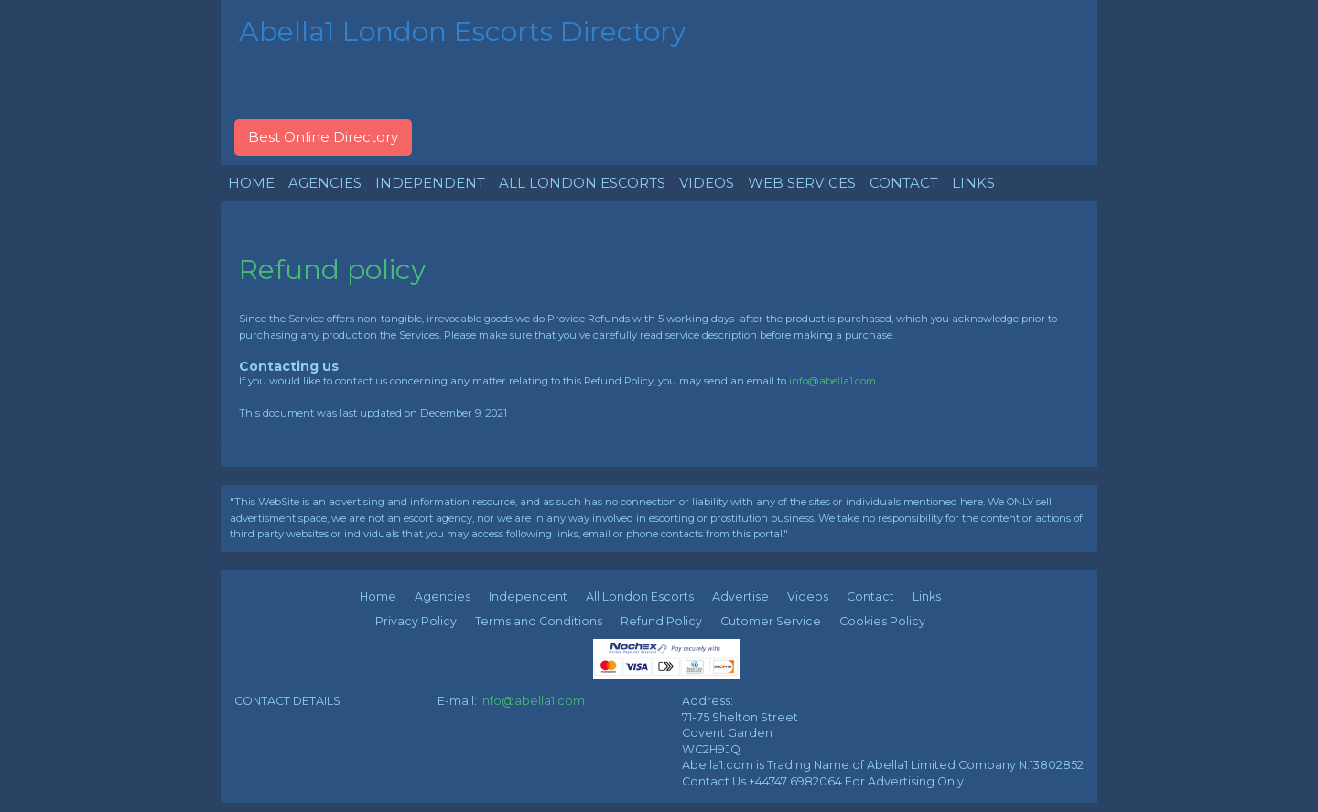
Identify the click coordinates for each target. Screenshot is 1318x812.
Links (927, 596)
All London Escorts (640, 596)
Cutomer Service (770, 621)
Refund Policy (661, 621)
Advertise (740, 596)
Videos (807, 596)
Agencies (442, 596)
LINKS (973, 182)
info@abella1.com (832, 380)
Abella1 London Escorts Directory (462, 32)
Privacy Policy (416, 621)
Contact (870, 596)
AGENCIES (325, 182)
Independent (528, 596)
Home (378, 596)
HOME (251, 182)
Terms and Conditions (538, 621)
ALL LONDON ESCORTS (582, 182)
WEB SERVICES (802, 182)
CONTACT (904, 182)
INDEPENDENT (430, 182)
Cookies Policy (882, 621)
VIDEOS (706, 182)
